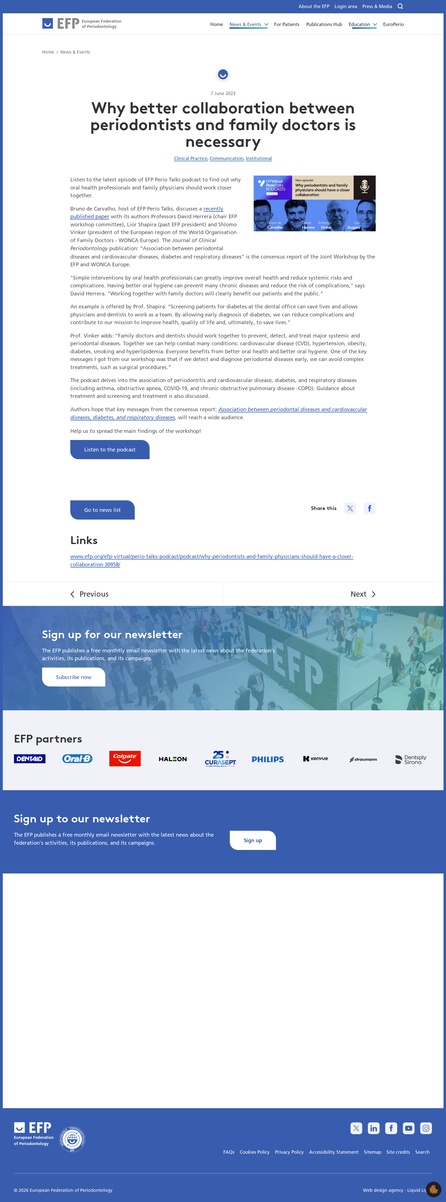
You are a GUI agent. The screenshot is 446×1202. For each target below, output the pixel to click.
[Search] (400, 6)
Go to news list (102, 510)
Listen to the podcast (110, 449)
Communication (226, 158)
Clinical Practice (190, 158)
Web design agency (383, 1190)
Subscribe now (73, 677)
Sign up (253, 840)
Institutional (259, 158)
